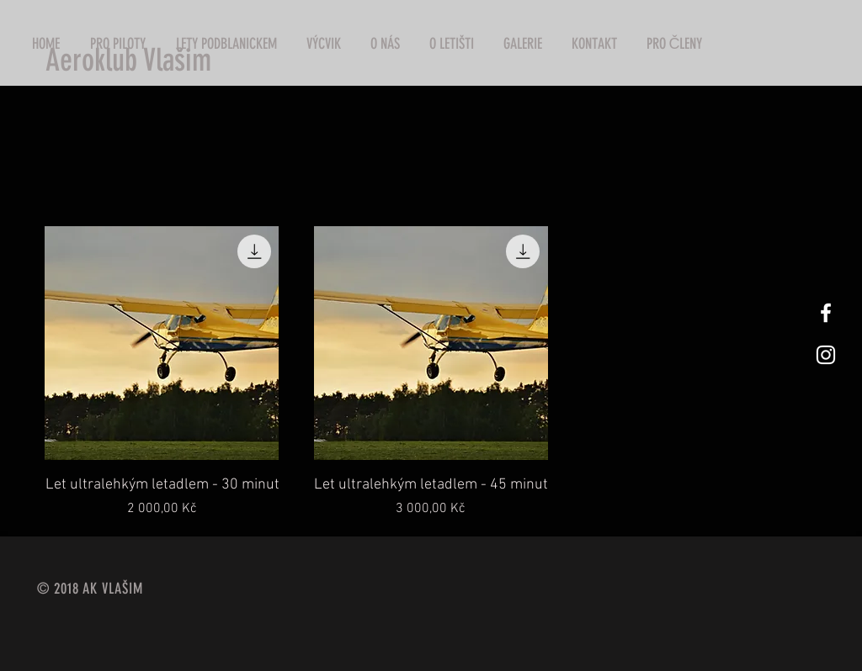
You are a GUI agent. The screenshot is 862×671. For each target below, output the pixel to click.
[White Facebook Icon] (825, 312)
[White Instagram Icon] (825, 354)
